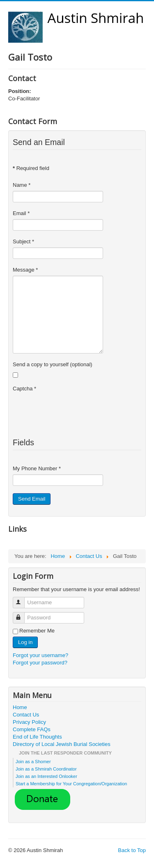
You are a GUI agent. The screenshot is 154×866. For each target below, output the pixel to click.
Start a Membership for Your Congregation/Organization (71, 783)
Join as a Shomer (33, 761)
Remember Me (37, 631)
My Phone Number (37, 468)
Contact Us (26, 715)
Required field (31, 168)
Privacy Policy (29, 722)
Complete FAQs (32, 729)
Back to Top (132, 850)
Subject (23, 241)
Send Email (31, 499)
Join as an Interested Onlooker (46, 776)
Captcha (24, 388)
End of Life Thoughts (37, 737)
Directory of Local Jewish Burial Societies (61, 744)
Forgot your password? (40, 663)
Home (20, 707)
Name (21, 185)
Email (21, 213)
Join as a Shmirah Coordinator (46, 768)
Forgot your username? (40, 655)
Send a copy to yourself (41, 364)
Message (25, 270)
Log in (25, 642)
